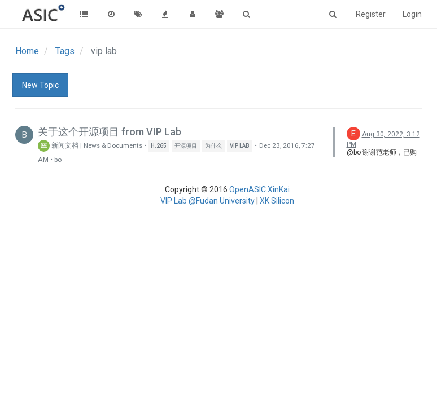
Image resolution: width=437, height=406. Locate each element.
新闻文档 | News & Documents (90, 145)
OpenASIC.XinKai (259, 189)
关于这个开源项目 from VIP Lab (109, 132)
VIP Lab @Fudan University (207, 200)
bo (58, 160)
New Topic (40, 85)
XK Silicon (277, 200)
